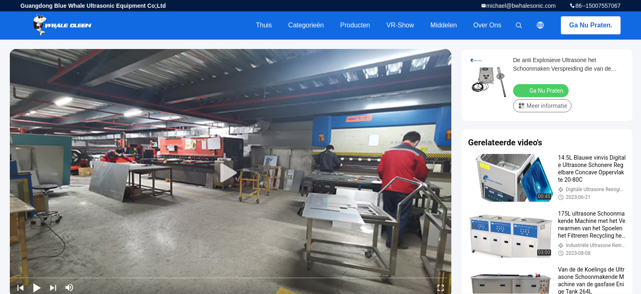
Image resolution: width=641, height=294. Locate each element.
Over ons (487, 25)
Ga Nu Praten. (590, 25)
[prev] (20, 287)
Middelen (443, 25)
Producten (355, 25)
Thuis (264, 25)
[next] (53, 287)
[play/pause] (37, 287)
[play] (230, 173)
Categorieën (306, 25)
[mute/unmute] (69, 287)
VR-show (400, 25)
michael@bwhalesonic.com (521, 5)
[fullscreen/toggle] (441, 287)
